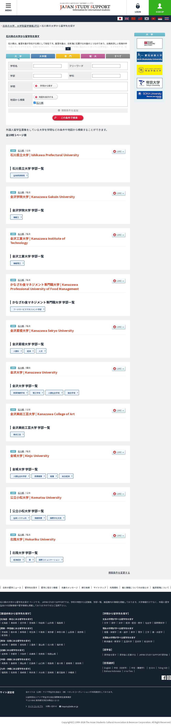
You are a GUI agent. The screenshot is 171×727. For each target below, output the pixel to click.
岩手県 (23, 622)
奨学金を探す (110, 654)
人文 (41, 351)
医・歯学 (124, 631)
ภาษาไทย (128, 671)
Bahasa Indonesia (112, 671)
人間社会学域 (54, 392)
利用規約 (114, 587)
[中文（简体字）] (133, 18)
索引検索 (86, 587)
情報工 (16, 217)
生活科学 (128, 641)
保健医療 (38, 518)
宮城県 (32, 622)
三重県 (32, 644)
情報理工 (17, 263)
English (107, 667)
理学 (140, 631)
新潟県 (5, 635)
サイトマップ (100, 587)
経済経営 (17, 559)
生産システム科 (20, 518)
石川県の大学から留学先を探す (23, 36)
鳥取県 (5, 663)
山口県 (41, 663)
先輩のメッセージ (69, 587)
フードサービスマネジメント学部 (27, 309)
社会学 (148, 622)
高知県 (78, 663)
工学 (147, 631)
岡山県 (23, 663)
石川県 (39, 103)
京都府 (14, 653)
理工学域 (36, 392)
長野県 (80, 631)
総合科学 (148, 641)
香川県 (60, 663)
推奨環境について (161, 587)
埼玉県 (32, 631)
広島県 (32, 663)
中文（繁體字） (138, 667)
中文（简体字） (121, 667)
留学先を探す (31, 587)
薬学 (133, 631)
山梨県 (71, 631)
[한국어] (146, 18)
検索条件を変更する (119, 572)
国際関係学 (159, 622)
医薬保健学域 (19, 392)
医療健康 (38, 476)
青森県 (14, 622)
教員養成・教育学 (112, 641)
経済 (29, 351)
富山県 (41, 644)
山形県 (51, 622)
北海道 (5, 622)
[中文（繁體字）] (140, 18)
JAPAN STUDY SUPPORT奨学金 (153, 654)
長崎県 (23, 672)
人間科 (16, 351)
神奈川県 (61, 631)
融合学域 (71, 392)
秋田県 (41, 622)
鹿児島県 (61, 672)
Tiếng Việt (162, 667)
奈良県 (41, 653)
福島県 (60, 622)
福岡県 (5, 672)
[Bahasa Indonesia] (160, 18)
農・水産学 (157, 631)
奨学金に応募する (128, 654)
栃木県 (14, 631)
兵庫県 (32, 653)
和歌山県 (52, 653)
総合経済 (66, 476)
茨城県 (5, 631)
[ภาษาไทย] (166, 18)
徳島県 (51, 663)
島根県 (14, 663)
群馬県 (23, 631)
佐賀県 (14, 672)
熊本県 (32, 672)
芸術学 (138, 641)
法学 (121, 622)
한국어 (152, 667)
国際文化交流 (55, 518)
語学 (113, 622)
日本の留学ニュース (12, 587)
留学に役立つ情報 (49, 587)
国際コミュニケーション (49, 559)
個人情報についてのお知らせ (135, 587)
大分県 (41, 672)
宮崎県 (51, 672)
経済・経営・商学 (134, 622)
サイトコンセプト (34, 706)
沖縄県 (71, 672)
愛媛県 (69, 663)
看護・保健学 (110, 631)
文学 (106, 622)
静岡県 (14, 644)
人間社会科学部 (20, 476)
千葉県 (41, 631)
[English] (126, 18)
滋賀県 (5, 653)
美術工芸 (17, 434)
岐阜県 (5, 644)
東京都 (51, 631)
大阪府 (23, 653)
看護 (52, 476)
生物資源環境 (19, 175)
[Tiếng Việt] (153, 18)
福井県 (60, 644)
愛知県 (23, 644)
